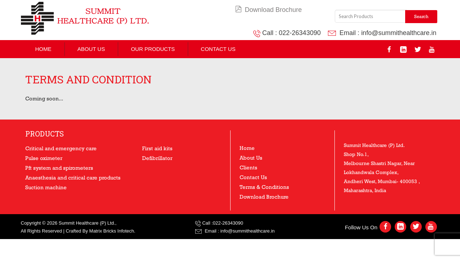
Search (421, 16)
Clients (248, 167)
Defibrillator (157, 158)
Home (43, 49)
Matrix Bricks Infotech (111, 231)
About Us (91, 49)
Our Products (153, 49)
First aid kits (157, 148)
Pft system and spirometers (59, 168)
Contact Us (218, 49)
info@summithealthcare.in (398, 32)
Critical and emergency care (61, 148)
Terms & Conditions (264, 187)
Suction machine (46, 187)
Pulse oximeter (43, 158)
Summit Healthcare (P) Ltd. (86, 223)
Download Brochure (268, 9)
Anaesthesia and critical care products (73, 177)
